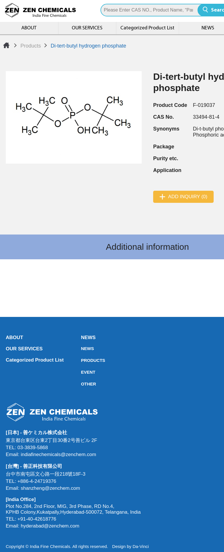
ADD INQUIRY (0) (187, 197)
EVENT (82, 372)
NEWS (82, 338)
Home (6, 45)
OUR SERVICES (87, 28)
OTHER (82, 384)
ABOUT (29, 28)
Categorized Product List (147, 28)
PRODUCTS (82, 360)
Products (30, 46)
